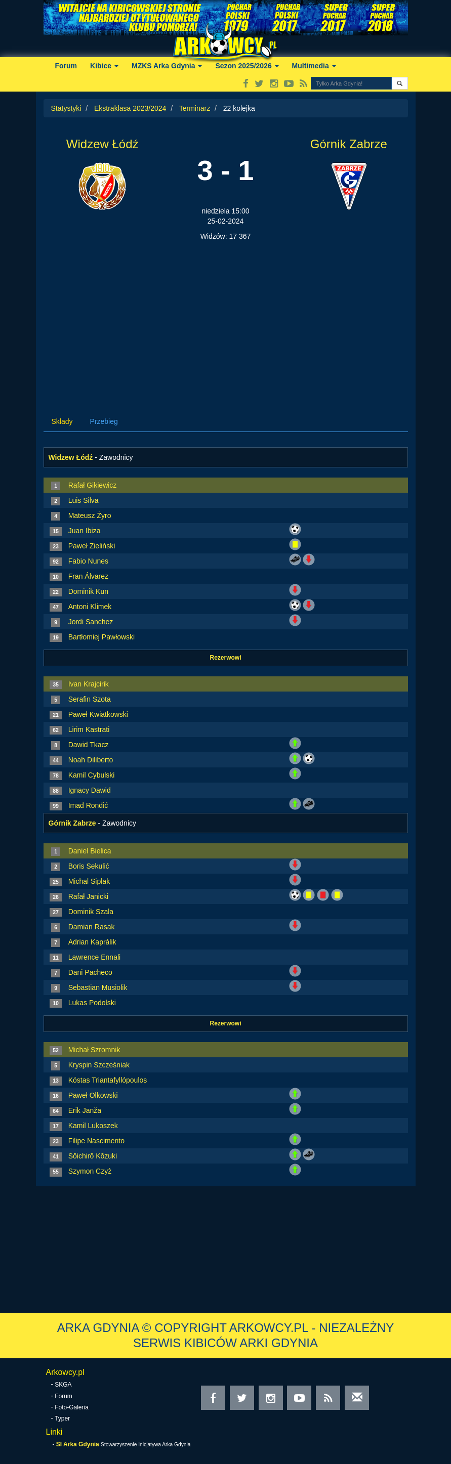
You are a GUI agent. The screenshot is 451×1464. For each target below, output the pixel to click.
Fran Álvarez (88, 576)
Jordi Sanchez (90, 622)
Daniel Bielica (89, 851)
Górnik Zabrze (348, 144)
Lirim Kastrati (89, 729)
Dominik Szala (90, 912)
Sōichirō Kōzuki (92, 1156)
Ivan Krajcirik (88, 684)
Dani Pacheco (90, 972)
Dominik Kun (88, 591)
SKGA (63, 1384)
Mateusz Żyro (89, 515)
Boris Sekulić (88, 866)
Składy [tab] (62, 421)
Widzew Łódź (102, 144)
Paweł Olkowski (93, 1095)
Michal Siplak (89, 881)
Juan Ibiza (84, 531)
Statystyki (66, 108)
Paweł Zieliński (91, 546)
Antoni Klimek (90, 606)
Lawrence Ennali (94, 957)
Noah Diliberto (90, 760)
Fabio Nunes (88, 561)
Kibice (104, 66)
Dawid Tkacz (88, 745)
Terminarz (194, 108)
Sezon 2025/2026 (246, 66)
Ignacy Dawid (89, 790)
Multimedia (314, 66)
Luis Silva (83, 500)
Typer (62, 1418)
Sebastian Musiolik (98, 987)
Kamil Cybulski (91, 775)
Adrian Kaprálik (92, 942)
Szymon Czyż (90, 1171)
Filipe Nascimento (96, 1141)
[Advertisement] (226, 317)
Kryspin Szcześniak (99, 1065)
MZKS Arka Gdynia (167, 66)
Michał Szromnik (94, 1050)
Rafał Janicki (88, 896)
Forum (66, 66)
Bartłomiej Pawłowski (101, 637)
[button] (399, 83)
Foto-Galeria (72, 1407)
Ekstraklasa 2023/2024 (130, 108)
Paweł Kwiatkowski (98, 714)
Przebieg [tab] (104, 421)
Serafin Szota (89, 699)
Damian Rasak (91, 927)
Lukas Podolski (92, 1003)
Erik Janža (84, 1110)
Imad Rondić (88, 805)
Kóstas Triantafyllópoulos (107, 1080)
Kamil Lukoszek (93, 1126)
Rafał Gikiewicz (92, 485)
